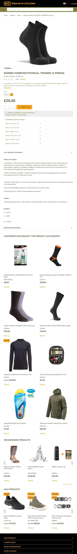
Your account (10, 551)
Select (7, 287)
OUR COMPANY (10, 538)
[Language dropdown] (65, 4)
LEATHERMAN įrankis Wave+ (36, 468)
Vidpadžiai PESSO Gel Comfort (15, 423)
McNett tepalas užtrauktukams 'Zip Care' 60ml (18, 276)
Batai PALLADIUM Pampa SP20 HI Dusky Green (37, 517)
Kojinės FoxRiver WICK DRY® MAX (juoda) (55, 326)
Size (5, 91)
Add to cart (24, 107)
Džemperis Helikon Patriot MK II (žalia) (53, 423)
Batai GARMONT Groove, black (13, 517)
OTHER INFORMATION (12, 547)
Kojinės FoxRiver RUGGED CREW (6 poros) (19, 326)
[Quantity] (9, 107)
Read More (7, 88)
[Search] (40, 9)
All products (68, 484)
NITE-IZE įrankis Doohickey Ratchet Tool (61, 517)
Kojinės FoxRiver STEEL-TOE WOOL (12, 468)
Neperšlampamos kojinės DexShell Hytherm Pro (55, 276)
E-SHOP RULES (9, 542)
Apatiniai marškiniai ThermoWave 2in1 (17, 374)
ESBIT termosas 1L (59, 467)
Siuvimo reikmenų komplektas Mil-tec (53, 374)
